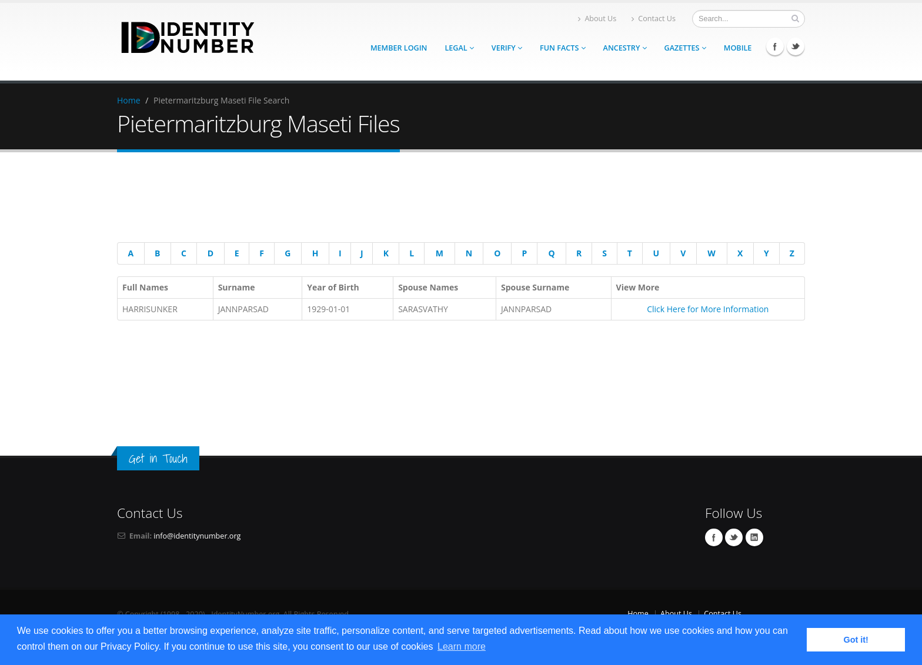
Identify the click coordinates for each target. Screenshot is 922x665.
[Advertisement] (452, 199)
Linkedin (754, 537)
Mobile (738, 48)
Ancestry (625, 48)
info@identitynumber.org (196, 536)
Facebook (775, 46)
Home (129, 100)
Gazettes (685, 48)
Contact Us (654, 19)
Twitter (795, 46)
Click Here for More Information (708, 309)
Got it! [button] (856, 639)
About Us (597, 19)
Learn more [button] (461, 646)
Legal (459, 48)
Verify (507, 48)
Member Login (398, 48)
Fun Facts (563, 48)
